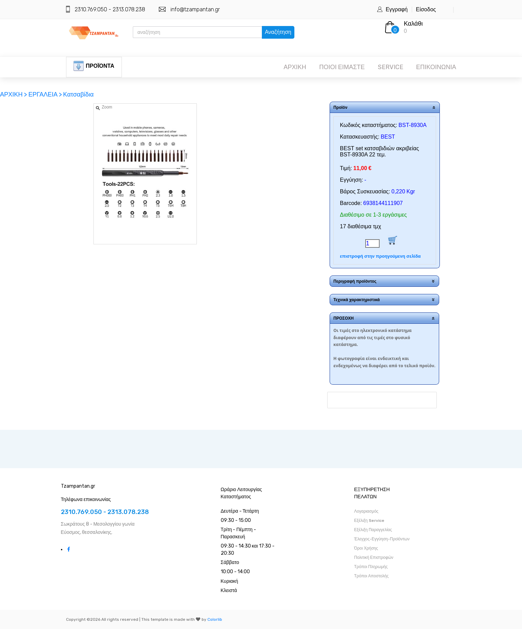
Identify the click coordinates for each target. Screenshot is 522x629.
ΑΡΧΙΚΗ (294, 67)
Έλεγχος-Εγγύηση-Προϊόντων (382, 539)
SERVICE (390, 67)
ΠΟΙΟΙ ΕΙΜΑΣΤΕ (342, 67)
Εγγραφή (397, 9)
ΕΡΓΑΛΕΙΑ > (45, 94)
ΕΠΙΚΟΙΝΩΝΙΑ (436, 67)
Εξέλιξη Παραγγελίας (373, 529)
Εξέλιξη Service (369, 520)
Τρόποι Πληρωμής (371, 566)
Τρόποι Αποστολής (371, 576)
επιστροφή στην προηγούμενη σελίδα (380, 256)
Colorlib (214, 619)
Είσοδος (426, 9)
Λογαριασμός (366, 511)
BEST (388, 137)
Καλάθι (413, 23)
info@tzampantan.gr (195, 9)
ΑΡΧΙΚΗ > (14, 94)
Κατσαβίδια (78, 94)
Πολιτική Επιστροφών (374, 557)
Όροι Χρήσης (366, 548)
